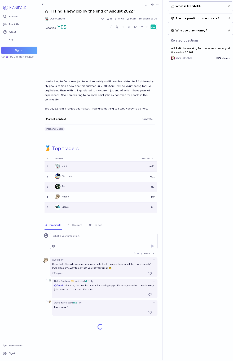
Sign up (19, 50)
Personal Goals (54, 128)
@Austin (59, 285)
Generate (147, 118)
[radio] (124, 27)
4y (61, 259)
